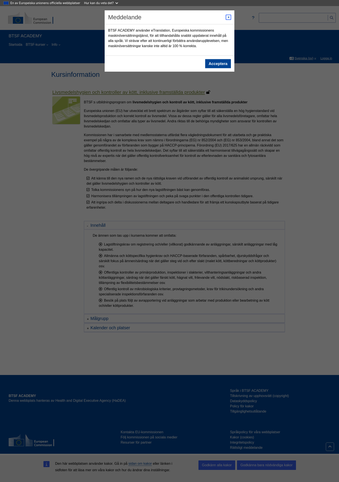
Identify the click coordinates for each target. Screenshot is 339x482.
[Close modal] (228, 17)
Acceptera (218, 63)
